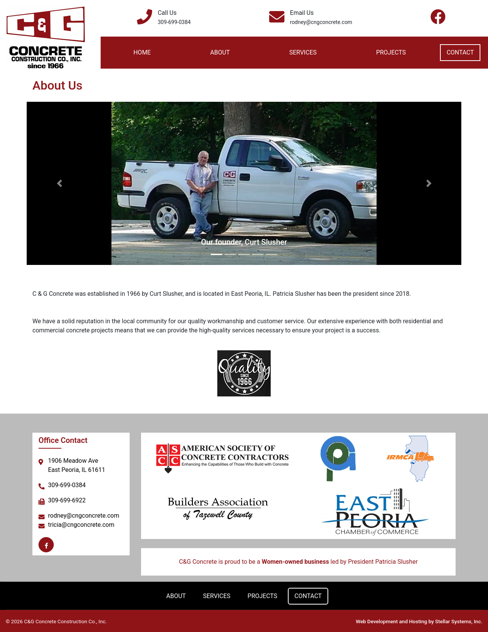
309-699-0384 (174, 22)
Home (142, 52)
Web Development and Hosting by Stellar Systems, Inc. (419, 621)
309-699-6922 (67, 500)
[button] (59, 183)
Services (303, 52)
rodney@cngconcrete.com (321, 22)
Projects (391, 52)
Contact (460, 52)
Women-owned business (295, 561)
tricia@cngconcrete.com (81, 524)
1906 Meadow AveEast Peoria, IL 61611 (76, 465)
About (220, 52)
